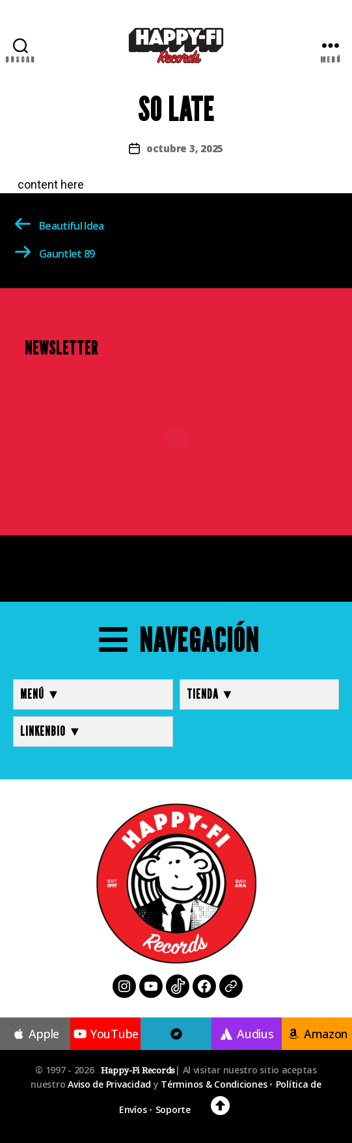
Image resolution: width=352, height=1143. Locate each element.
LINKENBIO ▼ (51, 731)
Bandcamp (176, 1051)
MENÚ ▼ (40, 694)
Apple (35, 1034)
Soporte (173, 1109)
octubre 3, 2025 (184, 148)
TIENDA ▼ (211, 694)
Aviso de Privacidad (109, 1084)
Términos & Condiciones (214, 1084)
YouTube (106, 1034)
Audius (246, 1034)
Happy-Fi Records (138, 1070)
